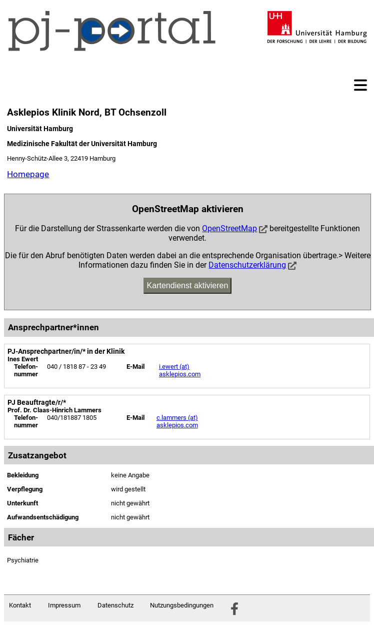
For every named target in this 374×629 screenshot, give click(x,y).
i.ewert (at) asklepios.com (179, 370)
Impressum (64, 605)
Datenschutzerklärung (247, 265)
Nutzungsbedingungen (182, 605)
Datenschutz (116, 605)
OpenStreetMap (229, 228)
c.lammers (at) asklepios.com (177, 421)
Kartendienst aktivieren (187, 285)
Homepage (28, 174)
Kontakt (20, 605)
